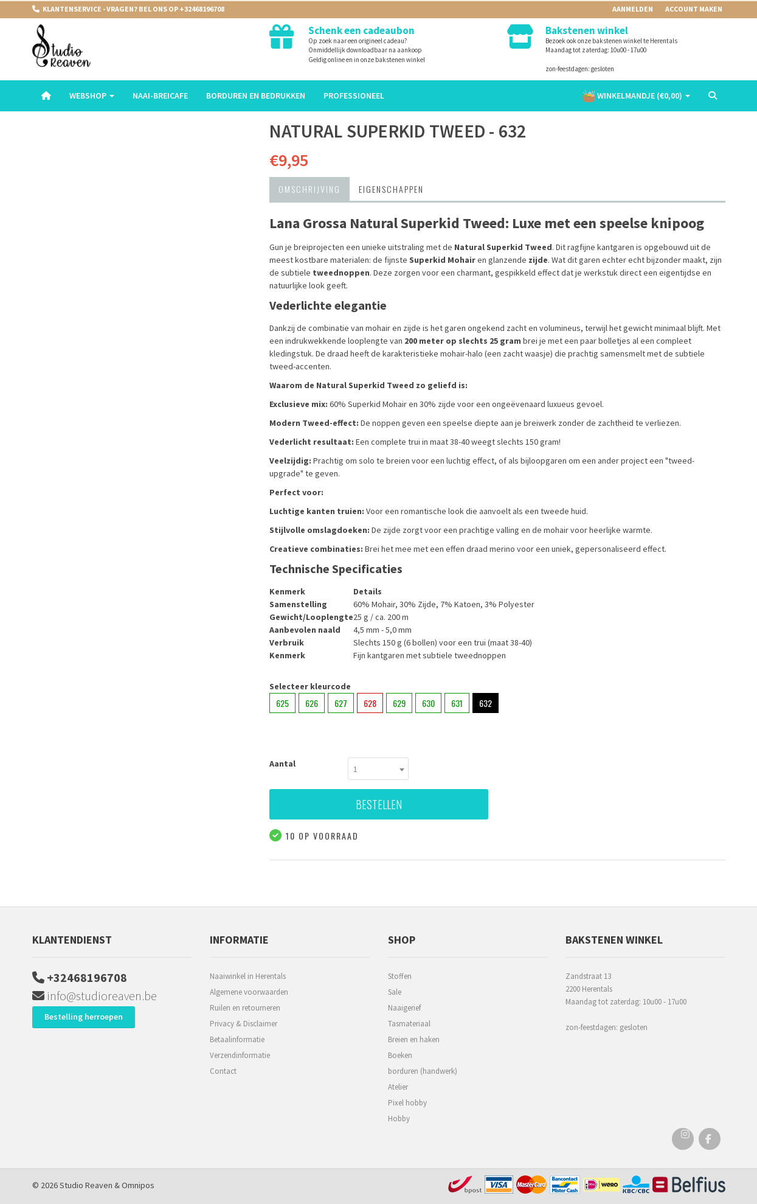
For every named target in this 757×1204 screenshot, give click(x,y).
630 (428, 703)
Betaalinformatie (237, 1039)
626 (311, 703)
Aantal (282, 763)
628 (370, 703)
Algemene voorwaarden (249, 992)
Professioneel (353, 95)
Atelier (398, 1087)
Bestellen (379, 804)
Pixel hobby (407, 1103)
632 (485, 703)
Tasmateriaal (409, 1023)
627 (340, 703)
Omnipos (138, 1185)
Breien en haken (414, 1039)
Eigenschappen (391, 189)
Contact (223, 1071)
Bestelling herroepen (83, 1016)
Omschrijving (309, 189)
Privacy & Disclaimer (243, 1023)
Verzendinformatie (240, 1055)
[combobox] (378, 768)
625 (282, 703)
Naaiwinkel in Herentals (248, 976)
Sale (394, 992)
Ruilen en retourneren (245, 1008)
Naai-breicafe (160, 95)
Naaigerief (404, 1008)
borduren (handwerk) (422, 1071)
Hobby (399, 1118)
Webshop (91, 95)
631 (457, 703)
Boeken (400, 1055)
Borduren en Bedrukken (255, 95)
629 (399, 703)
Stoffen (400, 976)
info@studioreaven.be (94, 995)
